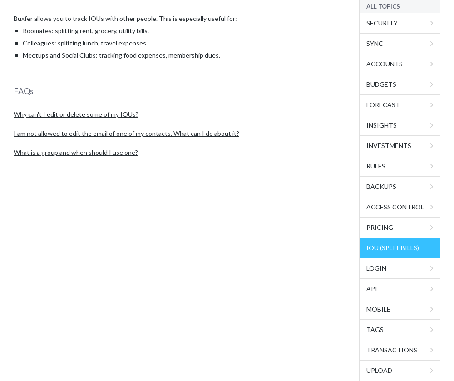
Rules (375, 166)
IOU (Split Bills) (392, 248)
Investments (388, 145)
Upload (379, 370)
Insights (381, 125)
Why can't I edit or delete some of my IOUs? (76, 114)
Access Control (395, 207)
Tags (375, 329)
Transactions (391, 350)
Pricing (379, 227)
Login (376, 268)
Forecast (383, 105)
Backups (381, 186)
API (371, 288)
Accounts (384, 64)
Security (382, 23)
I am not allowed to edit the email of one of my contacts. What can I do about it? (126, 133)
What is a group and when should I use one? (76, 152)
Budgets (381, 84)
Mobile (378, 309)
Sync (374, 43)
